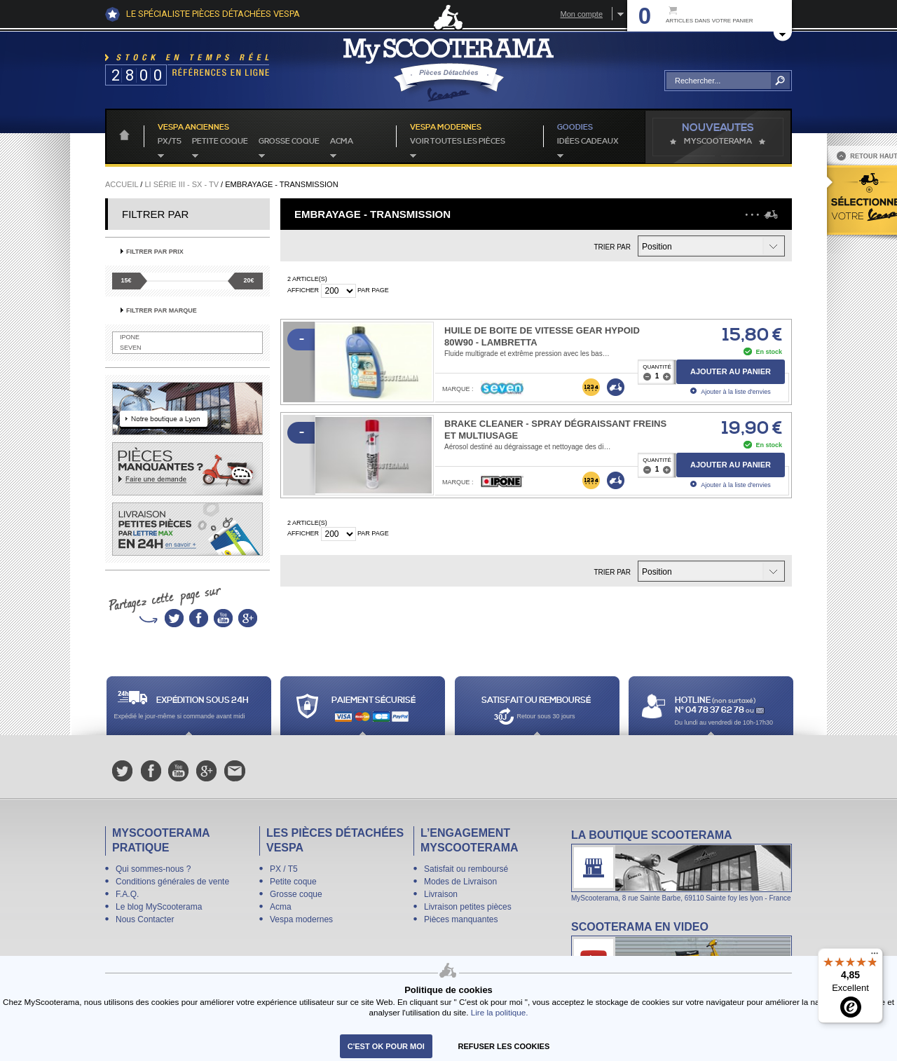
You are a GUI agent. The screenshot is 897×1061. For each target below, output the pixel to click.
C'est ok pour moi (386, 1046)
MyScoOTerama (718, 141)
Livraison (441, 894)
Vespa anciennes (193, 127)
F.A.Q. (127, 894)
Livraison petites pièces (468, 907)
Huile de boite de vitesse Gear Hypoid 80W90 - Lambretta (542, 336)
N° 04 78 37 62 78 (710, 710)
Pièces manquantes (461, 919)
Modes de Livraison (460, 882)
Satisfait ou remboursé (466, 869)
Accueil (121, 184)
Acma (341, 141)
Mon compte (581, 14)
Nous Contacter (145, 919)
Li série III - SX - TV (181, 184)
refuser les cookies (504, 1046)
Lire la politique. (499, 1012)
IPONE (129, 337)
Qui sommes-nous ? (153, 869)
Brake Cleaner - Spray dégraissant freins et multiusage (555, 429)
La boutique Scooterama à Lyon (681, 865)
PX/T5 (170, 141)
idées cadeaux (588, 141)
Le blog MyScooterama (159, 907)
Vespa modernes (301, 919)
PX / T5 (284, 869)
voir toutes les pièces (457, 141)
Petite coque (220, 141)
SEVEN (131, 347)
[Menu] (874, 956)
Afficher (303, 290)
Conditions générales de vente (172, 882)
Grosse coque (289, 141)
